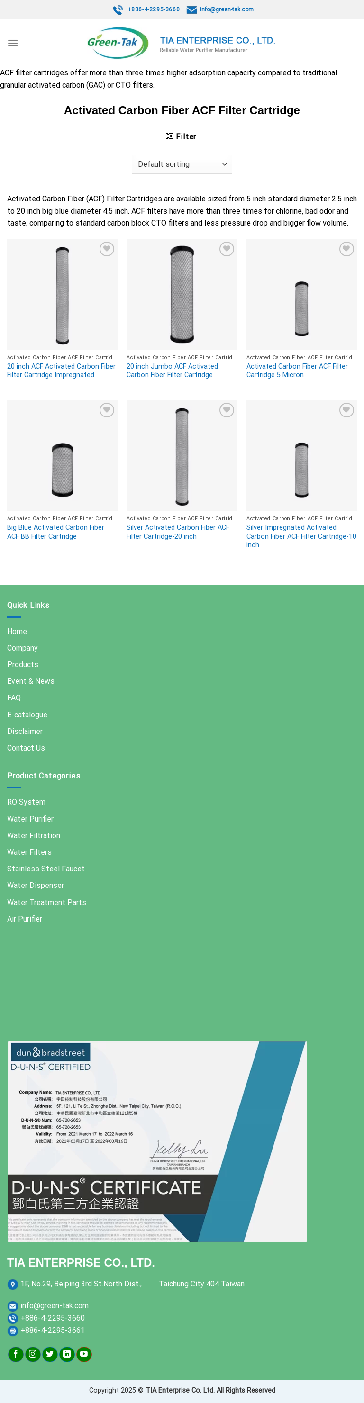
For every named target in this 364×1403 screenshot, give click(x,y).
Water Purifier (30, 819)
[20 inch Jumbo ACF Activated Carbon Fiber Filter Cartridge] (182, 294)
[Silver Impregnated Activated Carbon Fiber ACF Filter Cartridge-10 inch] (301, 455)
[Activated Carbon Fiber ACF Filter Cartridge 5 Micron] (301, 294)
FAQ (14, 697)
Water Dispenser (35, 885)
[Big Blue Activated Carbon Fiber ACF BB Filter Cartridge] (62, 455)
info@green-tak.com (227, 9)
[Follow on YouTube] (84, 1355)
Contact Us (26, 747)
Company (22, 647)
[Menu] (12, 42)
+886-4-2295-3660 (153, 9)
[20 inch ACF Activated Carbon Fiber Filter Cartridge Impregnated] (62, 294)
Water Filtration (33, 835)
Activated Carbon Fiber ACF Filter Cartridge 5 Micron (297, 371)
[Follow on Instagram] (33, 1355)
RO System (26, 801)
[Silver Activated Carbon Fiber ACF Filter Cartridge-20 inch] (182, 455)
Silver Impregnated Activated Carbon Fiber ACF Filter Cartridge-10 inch (301, 536)
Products (22, 664)
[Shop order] (182, 164)
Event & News (31, 681)
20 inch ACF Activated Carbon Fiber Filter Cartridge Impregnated (61, 371)
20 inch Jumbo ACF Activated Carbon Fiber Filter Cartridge (172, 371)
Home (17, 631)
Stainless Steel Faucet (46, 868)
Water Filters (29, 852)
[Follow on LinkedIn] (67, 1355)
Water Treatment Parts (46, 902)
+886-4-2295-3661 (52, 1330)
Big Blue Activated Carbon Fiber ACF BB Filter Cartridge (55, 532)
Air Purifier (24, 918)
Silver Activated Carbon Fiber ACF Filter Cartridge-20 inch (178, 532)
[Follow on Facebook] (16, 1355)
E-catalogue (27, 714)
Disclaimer (25, 731)
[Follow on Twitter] (50, 1355)
